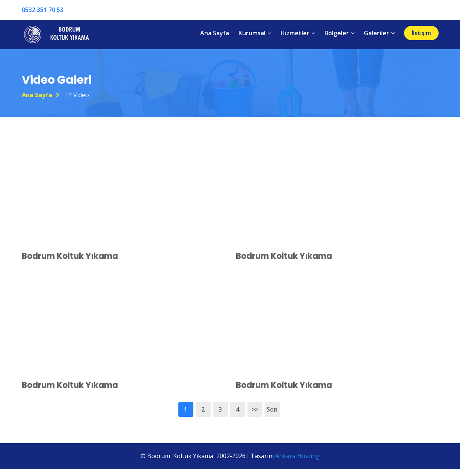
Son (272, 409)
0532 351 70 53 (42, 10)
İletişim (421, 32)
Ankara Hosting (297, 456)
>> (255, 409)
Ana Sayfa (214, 33)
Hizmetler (295, 33)
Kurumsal (251, 33)
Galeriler (376, 33)
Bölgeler (336, 33)
